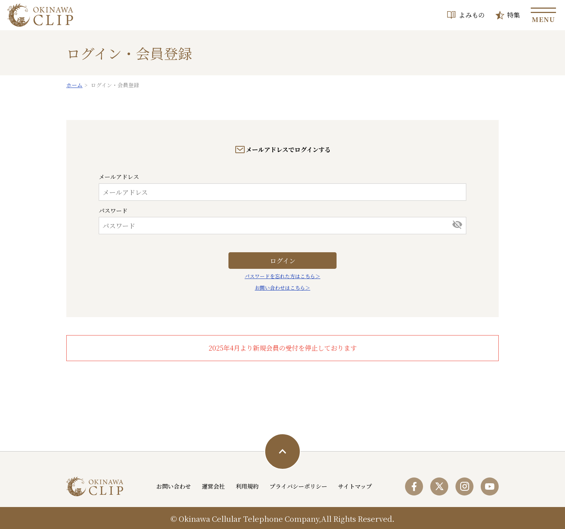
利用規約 (247, 486)
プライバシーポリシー (298, 486)
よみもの (472, 14)
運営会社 (213, 486)
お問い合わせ (173, 486)
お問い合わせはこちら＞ (282, 287)
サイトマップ (355, 486)
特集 (513, 14)
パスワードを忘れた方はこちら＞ (282, 276)
